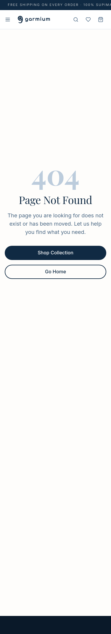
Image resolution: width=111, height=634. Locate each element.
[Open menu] (7, 19)
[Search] (75, 19)
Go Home (55, 272)
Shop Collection (55, 253)
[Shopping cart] (100, 19)
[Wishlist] (88, 19)
